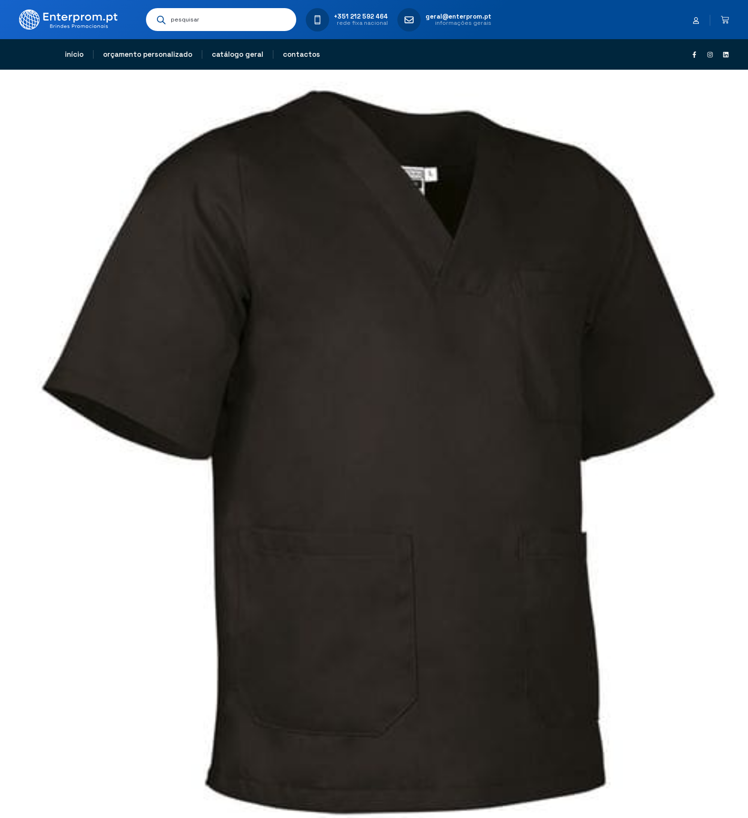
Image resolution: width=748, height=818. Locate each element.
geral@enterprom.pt (458, 16)
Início (74, 54)
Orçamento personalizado (147, 54)
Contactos (301, 54)
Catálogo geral (237, 54)
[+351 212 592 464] (317, 19)
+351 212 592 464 (361, 16)
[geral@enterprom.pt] (409, 19)
